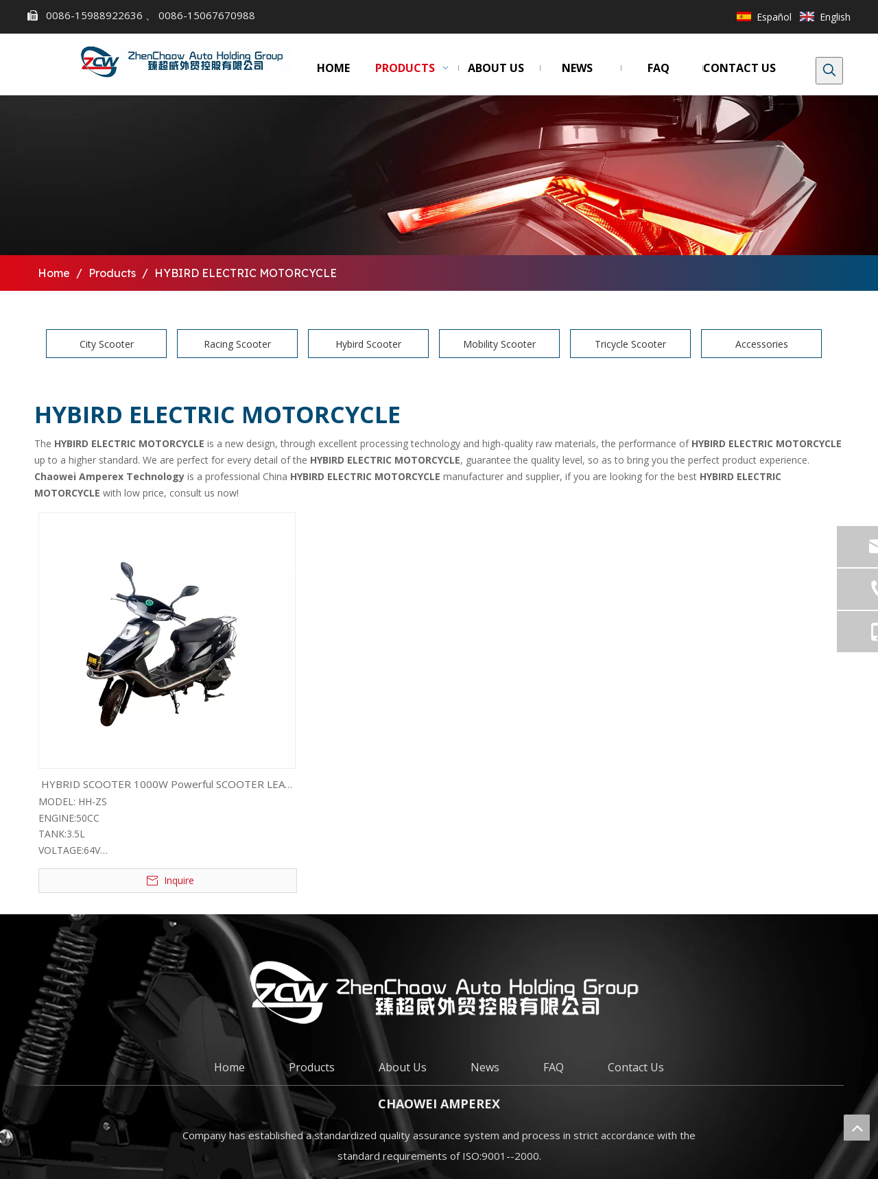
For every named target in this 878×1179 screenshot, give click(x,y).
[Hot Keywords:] (829, 70)
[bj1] (439, 175)
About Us (403, 1067)
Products (312, 1067)
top (857, 1128)
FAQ (553, 1067)
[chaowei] (439, 992)
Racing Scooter (237, 343)
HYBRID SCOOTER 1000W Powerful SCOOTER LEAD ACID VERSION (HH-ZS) (166, 785)
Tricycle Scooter (630, 343)
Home (229, 1067)
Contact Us (636, 1067)
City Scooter (107, 343)
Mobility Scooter (499, 343)
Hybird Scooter (368, 343)
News (485, 1067)
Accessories (761, 343)
